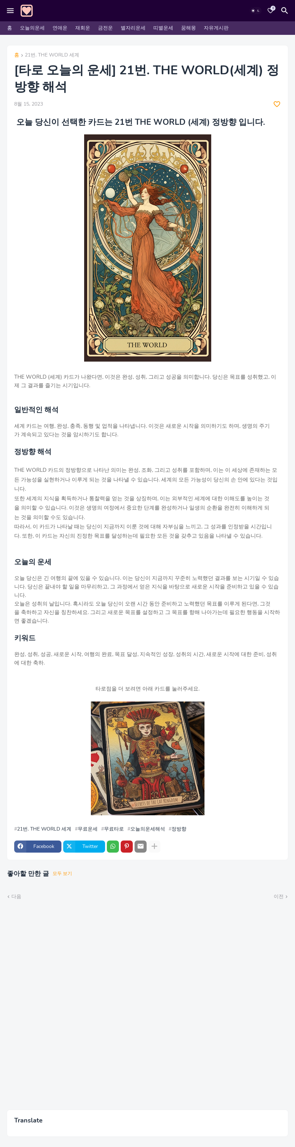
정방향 (178, 829)
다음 (16, 896)
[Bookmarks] (270, 11)
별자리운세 (133, 28)
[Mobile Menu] (10, 11)
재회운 (82, 28)
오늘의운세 (32, 28)
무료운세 (88, 829)
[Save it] (277, 104)
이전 (279, 896)
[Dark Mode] (256, 10)
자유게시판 (216, 28)
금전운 (105, 28)
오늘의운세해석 (147, 829)
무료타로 (114, 829)
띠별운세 (163, 28)
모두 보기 (62, 873)
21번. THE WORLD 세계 (52, 55)
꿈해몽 (188, 28)
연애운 (60, 28)
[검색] (286, 11)
